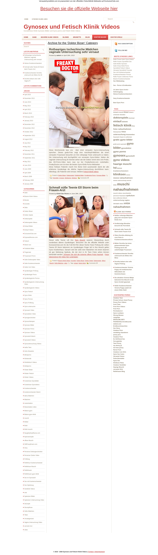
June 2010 (27, 165)
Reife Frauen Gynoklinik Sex (122, 61)
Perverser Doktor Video (31, 455)
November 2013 (29, 98)
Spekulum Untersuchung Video (34, 500)
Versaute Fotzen (118, 356)
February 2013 (29, 117)
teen (114, 198)
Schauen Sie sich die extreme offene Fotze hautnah (83, 254)
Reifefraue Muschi (30, 466)
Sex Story (116, 328)
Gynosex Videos (29, 332)
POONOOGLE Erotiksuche (122, 322)
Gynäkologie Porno (30, 274)
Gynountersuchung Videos (32, 344)
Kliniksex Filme (118, 363)
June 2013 (27, 102)
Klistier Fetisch (29, 373)
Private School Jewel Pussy (122, 300)
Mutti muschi (28, 429)
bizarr (126, 112)
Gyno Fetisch (28, 291)
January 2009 (28, 184)
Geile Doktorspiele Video (32, 260)
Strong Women (118, 315)
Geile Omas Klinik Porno (121, 66)
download (131, 118)
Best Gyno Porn (118, 102)
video (26, 530)
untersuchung (118, 200)
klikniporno (27, 355)
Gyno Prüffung (29, 303)
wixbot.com (117, 324)
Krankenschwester (30, 388)
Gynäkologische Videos (31, 288)
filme (133, 126)
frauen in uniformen (126, 137)
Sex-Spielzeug (29, 485)
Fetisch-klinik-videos (90, 172)
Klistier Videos (28, 377)
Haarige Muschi (118, 367)
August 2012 (28, 139)
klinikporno (27, 366)
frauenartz (116, 137)
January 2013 (28, 120)
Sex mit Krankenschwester (32, 481)
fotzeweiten (130, 134)
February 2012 (29, 150)
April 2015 (27, 94)
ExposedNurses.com (31, 237)
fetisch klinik (82, 263)
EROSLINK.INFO (119, 319)
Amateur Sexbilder (119, 365)
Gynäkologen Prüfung (31, 271)
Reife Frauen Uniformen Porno (123, 77)
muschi (26, 418)
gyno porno (119, 151)
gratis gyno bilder (123, 139)
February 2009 (29, 180)
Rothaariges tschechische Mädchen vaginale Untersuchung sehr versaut (33, 57)
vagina (127, 200)
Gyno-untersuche (29, 306)
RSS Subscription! (125, 44)
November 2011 (29, 154)
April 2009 (27, 173)
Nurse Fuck (117, 350)
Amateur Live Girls (119, 352)
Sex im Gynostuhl (30, 478)
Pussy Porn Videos (119, 302)
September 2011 (29, 158)
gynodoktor (126, 148)
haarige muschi (122, 164)
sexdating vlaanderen (120, 332)
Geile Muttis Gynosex (120, 64)
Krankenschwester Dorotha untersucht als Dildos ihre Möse (123, 256)
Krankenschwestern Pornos (122, 74)
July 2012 (27, 143)
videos (121, 203)
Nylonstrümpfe (29, 437)
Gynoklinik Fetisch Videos (121, 68)
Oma (25, 448)
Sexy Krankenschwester (121, 98)
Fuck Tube (116, 304)
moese (128, 175)
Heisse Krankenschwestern (33, 63)
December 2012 (29, 124)
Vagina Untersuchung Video (33, 522)
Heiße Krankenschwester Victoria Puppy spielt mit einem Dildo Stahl (123, 288)
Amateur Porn (118, 330)
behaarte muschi (118, 112)
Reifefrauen (28, 470)
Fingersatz (27, 252)
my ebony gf (117, 345)
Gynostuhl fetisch (29, 336)
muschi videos (117, 193)
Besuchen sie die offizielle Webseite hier (79, 8)
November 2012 (29, 128)
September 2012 (29, 135)
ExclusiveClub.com (30, 233)
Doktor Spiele (116, 37)
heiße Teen (27, 347)
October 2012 (28, 132)
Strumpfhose (28, 507)
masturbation (28, 403)
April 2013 (27, 109)
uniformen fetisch (121, 198)
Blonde (66, 37)
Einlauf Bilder (28, 226)
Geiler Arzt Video (29, 267)
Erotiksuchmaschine (120, 326)
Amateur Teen (118, 298)
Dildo (87, 37)
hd (115, 167)
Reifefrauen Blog (119, 371)
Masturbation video (30, 407)
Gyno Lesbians (118, 313)
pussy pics (117, 335)
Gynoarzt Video (29, 310)
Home (26, 19)
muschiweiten (127, 193)
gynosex (61, 178)
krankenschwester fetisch (32, 392)
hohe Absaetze (29, 351)
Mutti (25, 425)
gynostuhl (130, 156)
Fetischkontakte (118, 358)
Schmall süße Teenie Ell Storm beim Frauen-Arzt (73, 189)
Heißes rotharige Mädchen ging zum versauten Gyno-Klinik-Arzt (123, 218)
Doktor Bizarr (100, 37)
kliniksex (74, 178)
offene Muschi (28, 440)
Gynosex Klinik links (39, 19)
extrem (125, 122)
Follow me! (122, 50)
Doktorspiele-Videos (30, 222)
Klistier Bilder (28, 370)
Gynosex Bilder (29, 325)
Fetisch (26, 241)
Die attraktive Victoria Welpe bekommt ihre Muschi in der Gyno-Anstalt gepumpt (124, 280)
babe (34, 37)
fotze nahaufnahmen (122, 129)
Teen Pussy (117, 343)
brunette (77, 37)
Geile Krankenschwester (32, 263)
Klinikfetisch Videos (30, 362)
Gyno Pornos (28, 299)
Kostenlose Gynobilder (31, 381)
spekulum (130, 195)
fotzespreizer (117, 132)
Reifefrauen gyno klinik (31, 474)
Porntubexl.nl (118, 311)
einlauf (76, 263)
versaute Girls (118, 369)
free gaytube (117, 341)
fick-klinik (55, 178)
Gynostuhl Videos (30, 340)
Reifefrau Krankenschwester (33, 463)
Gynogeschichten (29, 317)
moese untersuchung (119, 180)
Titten (26, 515)
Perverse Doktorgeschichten (33, 451)
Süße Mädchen (29, 511)
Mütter (26, 422)
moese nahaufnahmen (123, 178)
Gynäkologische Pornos (32, 278)
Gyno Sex (116, 360)
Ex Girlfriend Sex (119, 339)
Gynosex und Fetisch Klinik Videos (72, 27)
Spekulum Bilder (29, 496)
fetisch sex (27, 245)
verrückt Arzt (28, 526)
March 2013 (28, 113)
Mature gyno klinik (30, 414)
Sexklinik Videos (29, 489)
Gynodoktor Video (30, 314)
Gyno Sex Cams (118, 354)
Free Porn (116, 309)
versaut (116, 203)
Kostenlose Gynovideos (31, 384)
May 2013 (27, 106)
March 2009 (28, 176)
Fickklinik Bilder (29, 248)
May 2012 (27, 147)
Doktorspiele (28, 219)
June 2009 (27, 169)
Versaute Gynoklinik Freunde (122, 70)
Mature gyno (28, 411)
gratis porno (117, 144)
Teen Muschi (80, 240)
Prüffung (27, 459)
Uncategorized (29, 518)
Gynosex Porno (29, 329)
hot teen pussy (118, 348)
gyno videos (121, 159)
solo (25, 492)
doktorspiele (120, 117)
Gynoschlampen (29, 321)
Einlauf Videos (29, 230)
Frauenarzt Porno (29, 256)
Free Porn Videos (119, 306)
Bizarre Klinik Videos (49, 37)
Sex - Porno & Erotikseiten (122, 85)
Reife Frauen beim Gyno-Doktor (123, 59)
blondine (122, 114)
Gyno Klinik (28, 295)
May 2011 (27, 161)
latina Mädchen (29, 396)
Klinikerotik (27, 358)
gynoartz (123, 144)
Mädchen (27, 399)
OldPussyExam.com (30, 444)
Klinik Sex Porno (123, 212)
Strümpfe (27, 504)
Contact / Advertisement (96, 552)
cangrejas (116, 317)
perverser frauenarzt (119, 195)
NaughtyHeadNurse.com (32, 433)
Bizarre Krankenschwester (121, 79)
